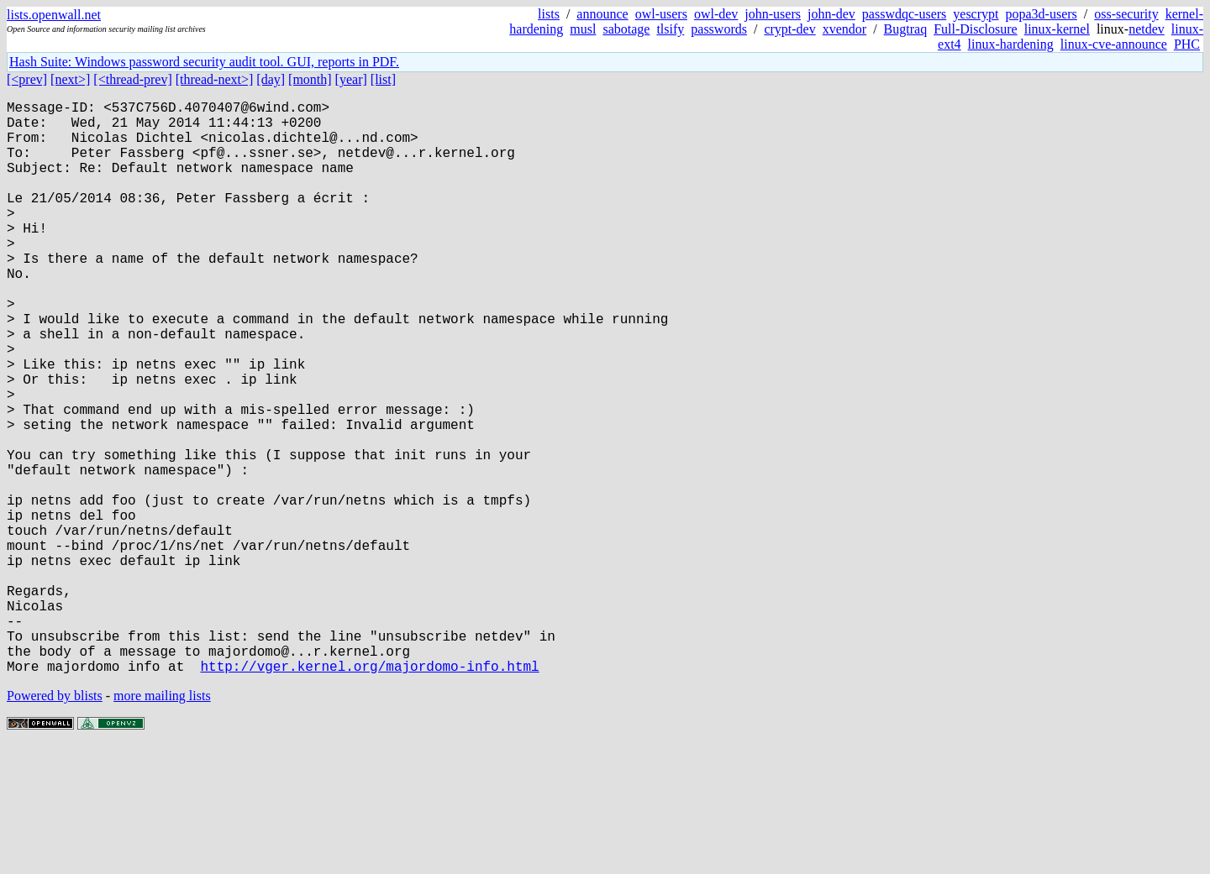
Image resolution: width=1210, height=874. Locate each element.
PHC (1187, 44)
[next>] (70, 79)
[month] (310, 79)
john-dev (831, 14)
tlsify (670, 29)
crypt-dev (789, 29)
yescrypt (975, 14)
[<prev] (27, 79)
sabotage (626, 29)
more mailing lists (162, 823)
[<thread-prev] (132, 79)
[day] (270, 79)
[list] (383, 79)
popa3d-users (1040, 14)
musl (583, 29)
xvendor (844, 29)
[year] (351, 79)
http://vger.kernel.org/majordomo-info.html (369, 793)
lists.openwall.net (54, 15)
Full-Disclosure (976, 29)
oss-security (1126, 14)
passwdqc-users (904, 14)
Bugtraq (906, 29)
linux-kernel (1057, 29)
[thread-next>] (215, 79)
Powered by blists (55, 823)
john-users (772, 14)
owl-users (661, 14)
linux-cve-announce (1113, 44)
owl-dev (716, 14)
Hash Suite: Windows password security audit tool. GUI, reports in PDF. (204, 62)
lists (549, 14)
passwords (719, 29)
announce (602, 14)
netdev (1146, 29)
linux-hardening (1011, 44)
